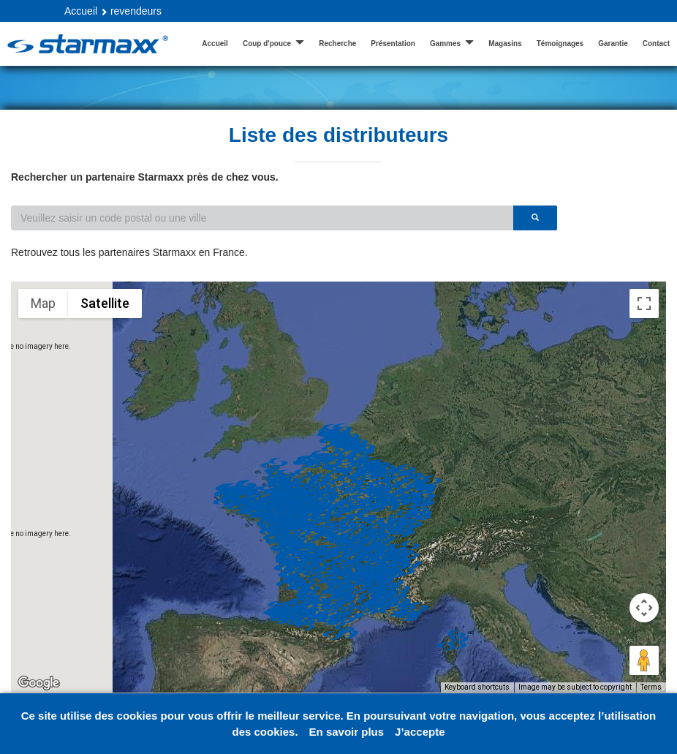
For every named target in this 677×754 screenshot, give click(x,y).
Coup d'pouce (273, 43)
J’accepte (420, 731)
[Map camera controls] (644, 607)
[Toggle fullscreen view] (644, 303)
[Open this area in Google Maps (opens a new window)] (39, 683)
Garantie (613, 43)
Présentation (393, 43)
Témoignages (560, 43)
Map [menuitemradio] (43, 303)
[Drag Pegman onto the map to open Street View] (644, 660)
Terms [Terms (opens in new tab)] (651, 687)
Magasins (505, 43)
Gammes (452, 43)
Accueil (80, 11)
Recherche (337, 43)
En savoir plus (347, 731)
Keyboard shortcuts (477, 687)
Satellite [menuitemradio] (104, 303)
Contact (656, 43)
